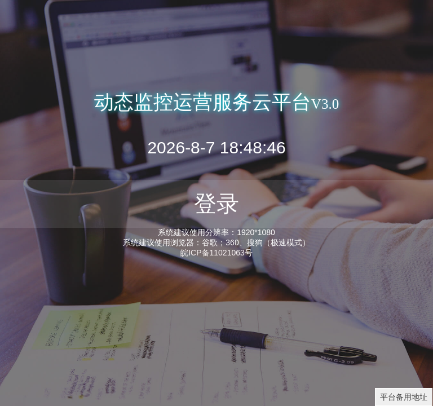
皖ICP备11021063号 (216, 252)
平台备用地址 (403, 396)
